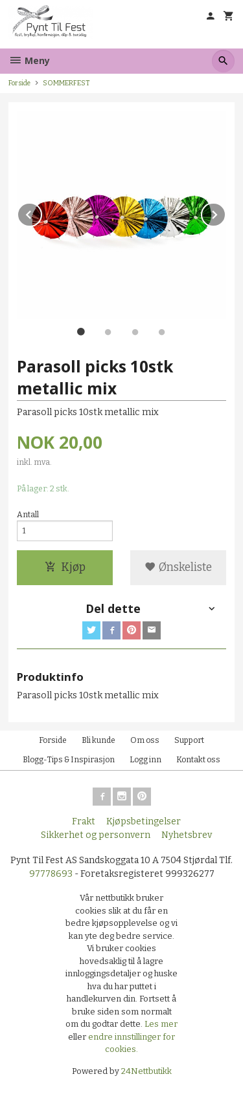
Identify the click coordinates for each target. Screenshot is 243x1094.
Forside (19, 83)
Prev (41, 212)
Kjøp (65, 567)
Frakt (83, 821)
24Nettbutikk (146, 1071)
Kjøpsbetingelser (143, 821)
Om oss (144, 740)
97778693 (51, 873)
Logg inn (145, 759)
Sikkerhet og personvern (95, 835)
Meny (29, 60)
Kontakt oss (198, 759)
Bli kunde (98, 740)
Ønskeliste (178, 567)
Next (225, 212)
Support (189, 740)
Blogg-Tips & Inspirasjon (69, 759)
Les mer (161, 1024)
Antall (28, 514)
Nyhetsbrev (186, 835)
